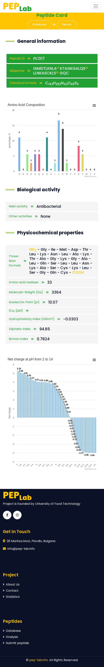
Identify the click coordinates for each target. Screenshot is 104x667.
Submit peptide (16, 643)
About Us (11, 584)
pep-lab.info (38, 660)
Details (67, 24)
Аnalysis (10, 637)
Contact (11, 590)
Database (39, 24)
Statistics (11, 597)
